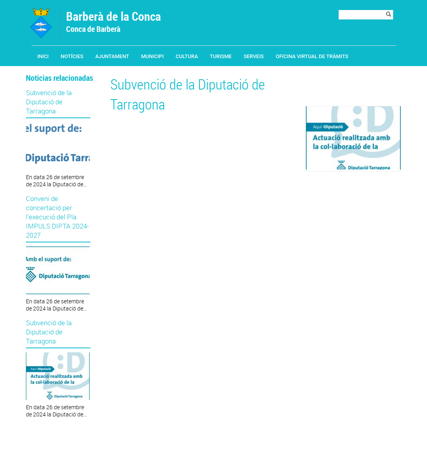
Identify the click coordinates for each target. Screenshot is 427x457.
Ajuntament (112, 56)
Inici (43, 56)
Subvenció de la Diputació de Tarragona (49, 101)
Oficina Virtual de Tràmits (312, 56)
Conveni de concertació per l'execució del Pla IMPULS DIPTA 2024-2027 (57, 217)
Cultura (187, 56)
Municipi (152, 56)
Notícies (72, 56)
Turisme (221, 56)
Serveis (254, 56)
